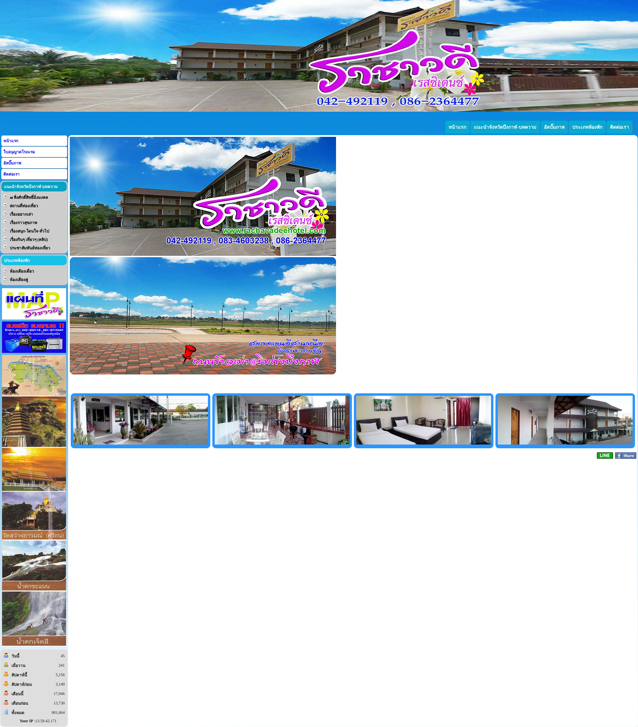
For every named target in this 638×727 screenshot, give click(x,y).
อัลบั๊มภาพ (12, 163)
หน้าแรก (10, 141)
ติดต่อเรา (11, 174)
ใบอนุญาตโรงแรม (19, 152)
